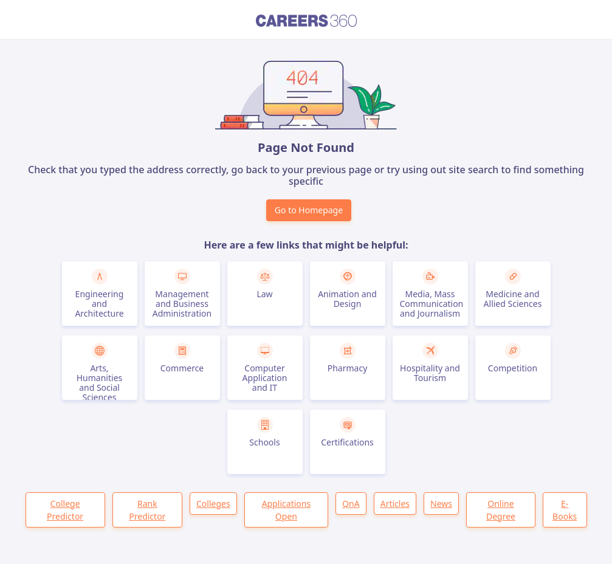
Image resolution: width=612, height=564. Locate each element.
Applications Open (286, 510)
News (441, 503)
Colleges (213, 503)
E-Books (564, 510)
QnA (351, 503)
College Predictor (65, 510)
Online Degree (500, 510)
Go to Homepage (309, 210)
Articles (395, 503)
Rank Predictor (147, 510)
